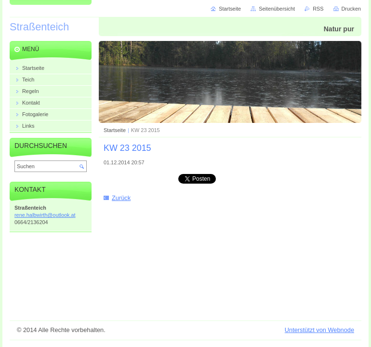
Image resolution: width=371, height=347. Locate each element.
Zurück (121, 197)
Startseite (115, 130)
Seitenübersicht (277, 9)
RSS (318, 9)
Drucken (351, 9)
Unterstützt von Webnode (319, 330)
